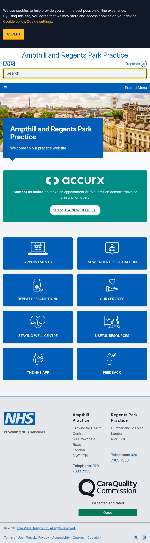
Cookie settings (39, 21)
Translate (136, 64)
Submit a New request (75, 210)
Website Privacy (37, 537)
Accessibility (61, 537)
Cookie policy (14, 21)
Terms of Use (13, 537)
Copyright (94, 537)
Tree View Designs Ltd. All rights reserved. (46, 528)
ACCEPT (13, 34)
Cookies (78, 537)
